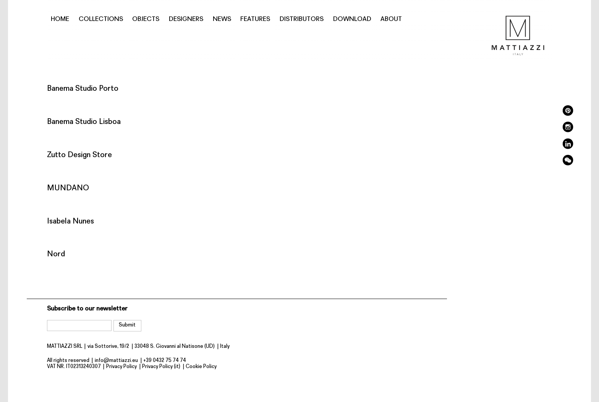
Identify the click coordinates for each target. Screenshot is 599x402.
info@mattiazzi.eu (116, 360)
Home (60, 19)
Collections (101, 19)
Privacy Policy (121, 366)
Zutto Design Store (79, 155)
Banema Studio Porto (82, 89)
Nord (56, 254)
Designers (186, 19)
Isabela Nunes (70, 221)
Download (352, 19)
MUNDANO (68, 188)
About (391, 19)
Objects (145, 19)
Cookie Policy (201, 366)
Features (255, 19)
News (222, 19)
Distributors (302, 19)
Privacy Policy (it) (161, 366)
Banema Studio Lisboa (84, 122)
